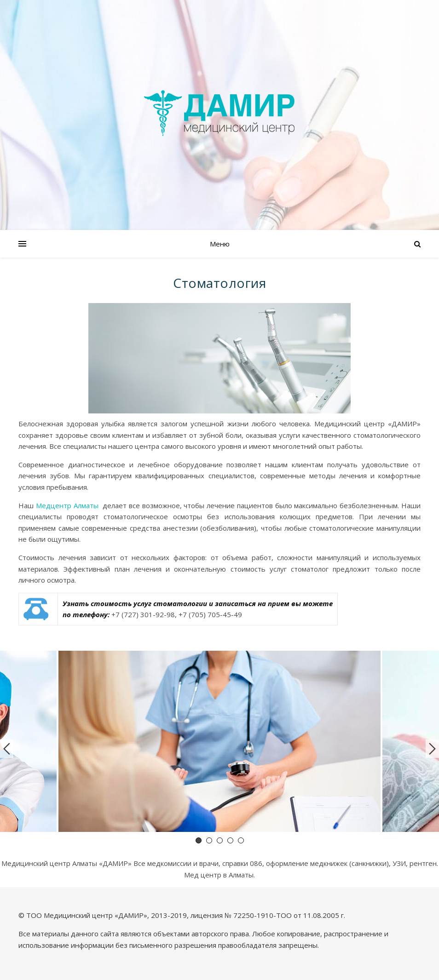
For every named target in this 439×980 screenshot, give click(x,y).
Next (432, 748)
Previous (6, 748)
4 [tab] (230, 840)
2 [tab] (209, 840)
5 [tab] (241, 840)
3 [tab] (220, 840)
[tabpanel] (219, 743)
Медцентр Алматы (67, 505)
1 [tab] (199, 840)
